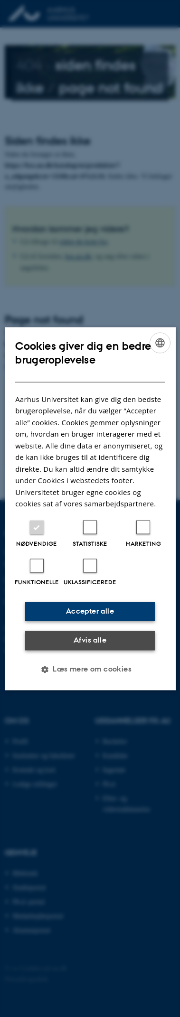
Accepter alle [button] (90, 611)
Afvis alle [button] (90, 640)
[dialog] (89, 508)
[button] (90, 669)
